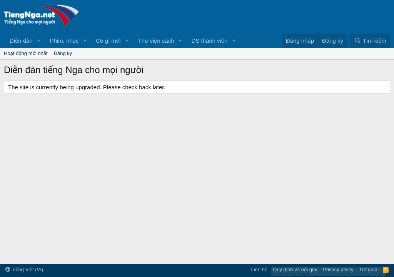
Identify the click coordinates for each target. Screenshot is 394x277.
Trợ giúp (368, 269)
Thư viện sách (156, 40)
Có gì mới (108, 40)
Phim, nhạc (64, 40)
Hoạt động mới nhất (26, 53)
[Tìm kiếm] (370, 40)
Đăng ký (63, 53)
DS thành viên (209, 40)
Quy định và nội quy (295, 269)
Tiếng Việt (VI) (24, 269)
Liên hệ (259, 269)
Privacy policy (338, 269)
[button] (38, 40)
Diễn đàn (21, 40)
